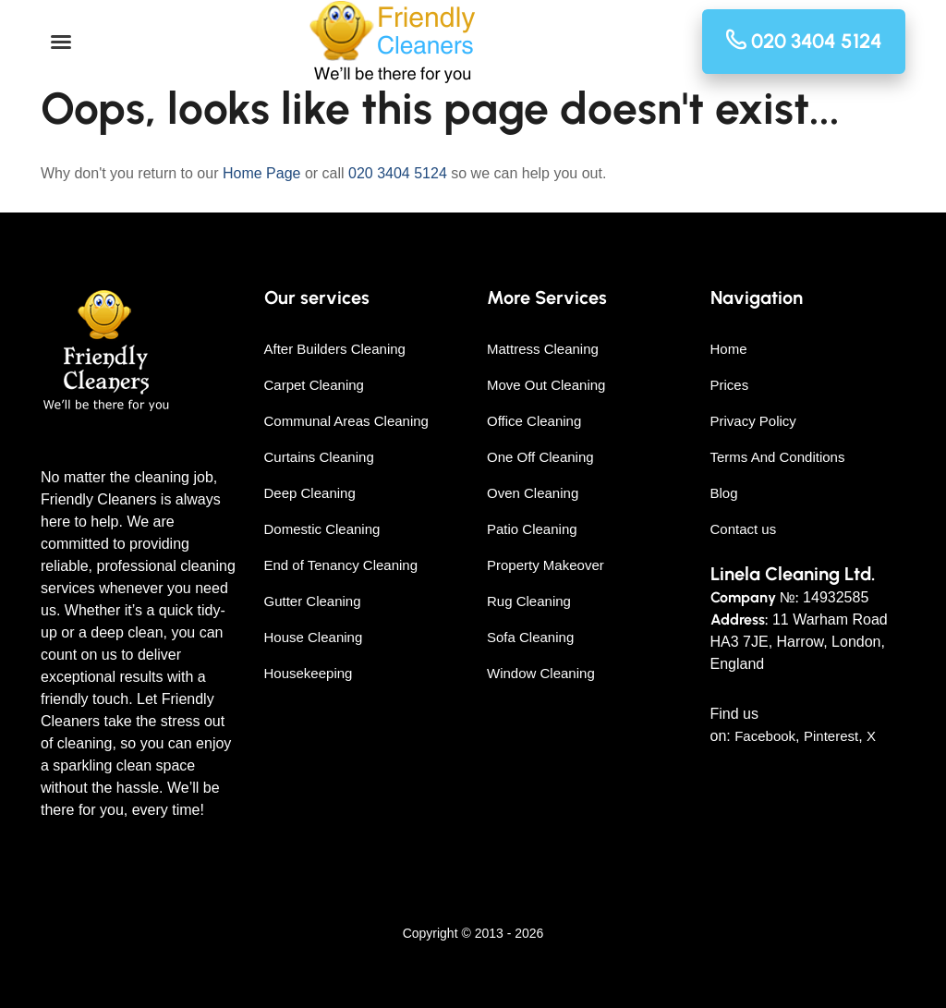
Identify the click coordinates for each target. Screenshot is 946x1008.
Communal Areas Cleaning (346, 421)
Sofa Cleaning (530, 637)
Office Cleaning (534, 421)
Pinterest (831, 736)
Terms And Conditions (777, 457)
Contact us (743, 529)
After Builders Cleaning (335, 349)
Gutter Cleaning (312, 601)
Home (728, 349)
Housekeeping (308, 673)
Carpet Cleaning (314, 385)
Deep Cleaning (310, 493)
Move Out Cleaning (546, 385)
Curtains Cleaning (319, 457)
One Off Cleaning (540, 457)
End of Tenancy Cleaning (341, 565)
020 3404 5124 (397, 173)
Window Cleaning (541, 673)
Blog (724, 493)
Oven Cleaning (532, 493)
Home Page (262, 173)
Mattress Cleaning (543, 349)
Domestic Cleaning (322, 529)
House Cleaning (313, 637)
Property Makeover (545, 565)
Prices (729, 385)
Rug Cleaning (529, 601)
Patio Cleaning (532, 529)
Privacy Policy (753, 421)
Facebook (764, 736)
